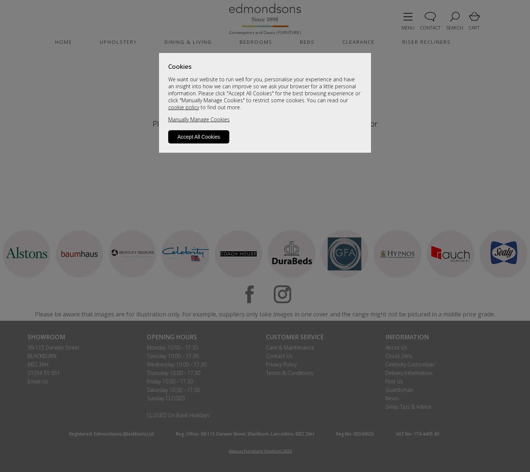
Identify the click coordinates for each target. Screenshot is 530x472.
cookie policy (183, 107)
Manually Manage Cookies (199, 119)
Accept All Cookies (198, 137)
